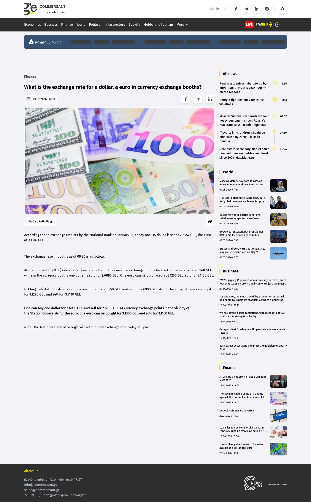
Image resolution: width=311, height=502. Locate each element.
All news (230, 73)
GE (212, 9)
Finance (67, 24)
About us (31, 471)
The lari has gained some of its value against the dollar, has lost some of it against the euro (241, 395)
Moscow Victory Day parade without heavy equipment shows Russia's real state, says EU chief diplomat (241, 183)
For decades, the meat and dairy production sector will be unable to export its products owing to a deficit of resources (252, 298)
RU (223, 9)
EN (218, 9)
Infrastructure (114, 24)
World (81, 24)
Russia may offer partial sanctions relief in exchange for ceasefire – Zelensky (239, 216)
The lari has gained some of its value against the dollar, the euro (241, 446)
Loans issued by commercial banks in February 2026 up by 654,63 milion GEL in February (242, 429)
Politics (94, 24)
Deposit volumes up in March (236, 410)
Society (134, 24)
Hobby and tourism (158, 24)
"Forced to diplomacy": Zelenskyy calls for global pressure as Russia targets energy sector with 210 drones (242, 199)
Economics (32, 24)
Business (51, 24)
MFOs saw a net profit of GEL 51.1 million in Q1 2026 (243, 378)
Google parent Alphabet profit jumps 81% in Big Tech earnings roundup (241, 233)
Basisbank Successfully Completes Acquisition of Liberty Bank (253, 347)
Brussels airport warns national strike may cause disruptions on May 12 (242, 250)
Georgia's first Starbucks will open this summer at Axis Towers (252, 331)
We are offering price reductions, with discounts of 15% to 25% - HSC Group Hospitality (252, 314)
